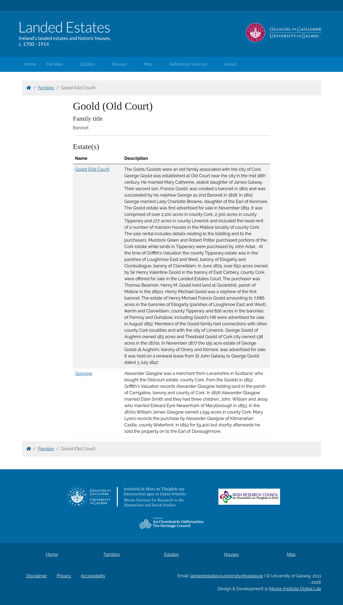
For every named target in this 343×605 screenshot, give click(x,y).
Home (30, 64)
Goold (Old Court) (92, 169)
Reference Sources (188, 64)
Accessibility (93, 575)
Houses (119, 64)
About (231, 64)
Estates (87, 64)
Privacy (64, 575)
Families (55, 64)
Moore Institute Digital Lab (295, 588)
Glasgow (83, 373)
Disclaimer (36, 575)
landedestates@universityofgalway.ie (226, 575)
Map (148, 64)
